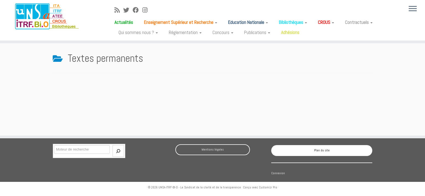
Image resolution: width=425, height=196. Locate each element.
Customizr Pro (268, 187)
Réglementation (185, 32)
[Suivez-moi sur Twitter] (128, 10)
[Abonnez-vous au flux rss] (118, 10)
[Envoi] (118, 151)
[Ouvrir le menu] (413, 9)
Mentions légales (213, 149)
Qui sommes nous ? (138, 32)
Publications (257, 32)
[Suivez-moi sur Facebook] (137, 10)
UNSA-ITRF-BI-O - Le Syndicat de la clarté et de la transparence (199, 187)
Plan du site (322, 150)
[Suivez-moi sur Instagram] (146, 10)
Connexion (278, 173)
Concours (222, 32)
